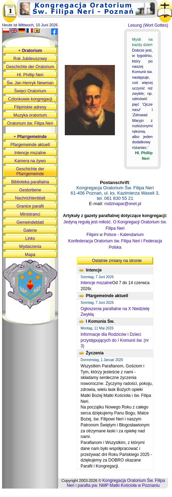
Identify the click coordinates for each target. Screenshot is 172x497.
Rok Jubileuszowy (30, 58)
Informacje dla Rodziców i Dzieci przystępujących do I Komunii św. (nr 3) (115, 340)
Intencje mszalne (96, 282)
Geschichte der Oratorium (30, 66)
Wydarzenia (30, 246)
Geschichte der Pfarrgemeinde (30, 171)
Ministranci (30, 214)
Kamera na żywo (30, 160)
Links (30, 238)
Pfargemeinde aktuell (30, 144)
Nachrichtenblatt (30, 198)
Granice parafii (30, 206)
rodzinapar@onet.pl (122, 203)
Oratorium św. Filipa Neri (30, 123)
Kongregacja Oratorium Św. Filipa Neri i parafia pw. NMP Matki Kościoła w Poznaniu (116, 483)
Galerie (30, 230)
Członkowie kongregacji (30, 99)
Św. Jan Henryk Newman (30, 82)
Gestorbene (30, 190)
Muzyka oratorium (30, 115)
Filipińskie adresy (30, 107)
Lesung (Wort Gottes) (148, 25)
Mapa (30, 254)
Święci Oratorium (30, 91)
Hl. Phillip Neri (30, 74)
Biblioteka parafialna (30, 181)
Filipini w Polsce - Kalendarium (115, 234)
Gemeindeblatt (30, 222)
